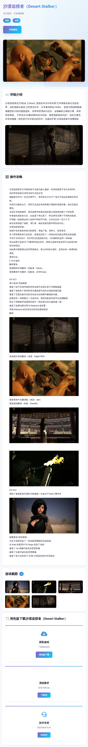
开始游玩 (13, 29)
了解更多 (44, 695)
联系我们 (44, 735)
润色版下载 (44, 654)
